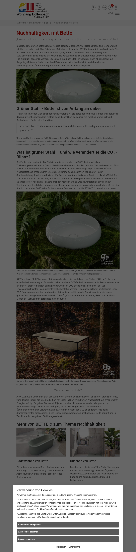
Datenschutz (74, 547)
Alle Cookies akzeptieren (29, 524)
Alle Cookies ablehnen (28, 532)
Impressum (61, 547)
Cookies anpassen (26, 539)
